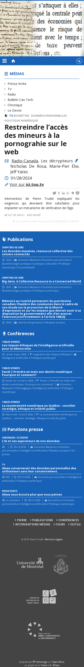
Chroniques (34, 49)
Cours (60, 524)
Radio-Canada (25, 160)
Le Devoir (15, 110)
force (41, 661)
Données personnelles (49, 116)
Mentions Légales (54, 539)
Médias (17, 73)
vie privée (34, 215)
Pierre (22, 520)
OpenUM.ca (58, 661)
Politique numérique (21, 120)
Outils (75, 524)
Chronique (15, 105)
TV (9, 89)
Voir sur (27, 184)
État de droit (15, 215)
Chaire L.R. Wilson (50, 665)
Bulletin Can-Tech (20, 100)
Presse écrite (17, 84)
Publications (42, 520)
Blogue (55, 49)
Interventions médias (32, 524)
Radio (12, 94)
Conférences (68, 520)
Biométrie (21, 116)
